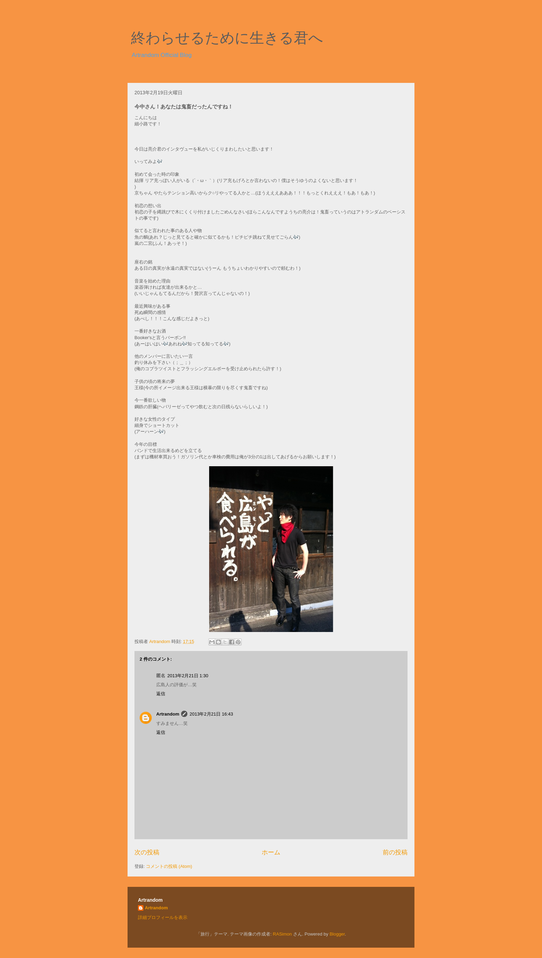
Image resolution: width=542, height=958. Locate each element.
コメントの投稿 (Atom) (169, 866)
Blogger (337, 934)
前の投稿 (395, 852)
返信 (160, 693)
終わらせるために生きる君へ (227, 38)
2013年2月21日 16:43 (211, 714)
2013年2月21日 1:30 (187, 675)
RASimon (282, 934)
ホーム (271, 852)
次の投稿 (146, 852)
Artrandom (167, 714)
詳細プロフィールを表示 (162, 917)
